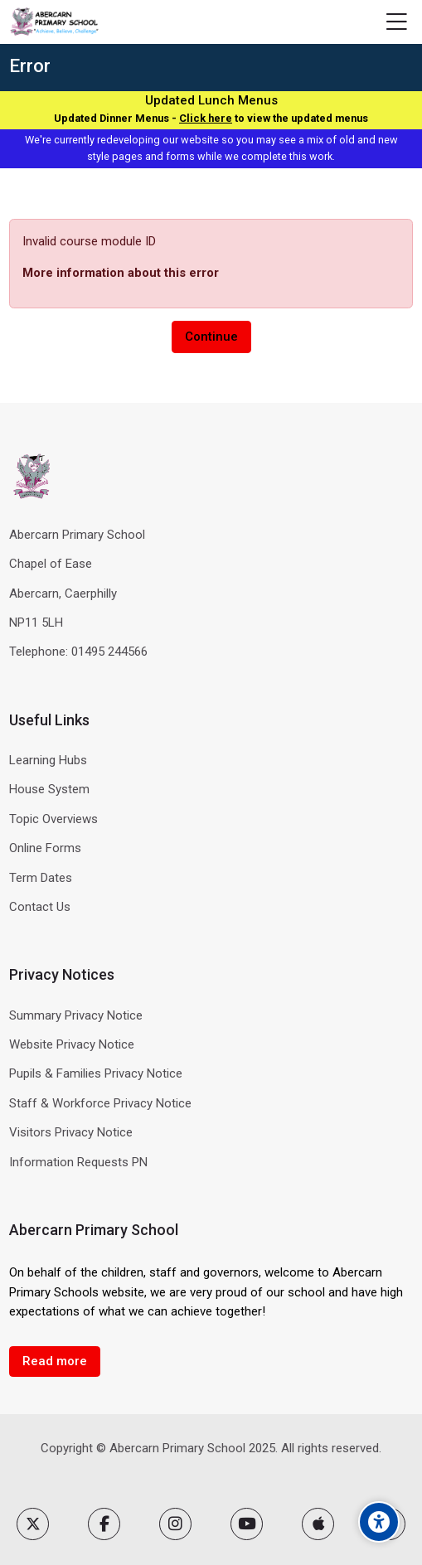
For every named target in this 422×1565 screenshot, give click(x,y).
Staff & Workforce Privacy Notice (100, 1103)
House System (49, 789)
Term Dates (40, 877)
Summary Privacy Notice (76, 1015)
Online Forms (45, 848)
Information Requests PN (78, 1162)
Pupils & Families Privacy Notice (95, 1073)
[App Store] (318, 1524)
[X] (33, 1524)
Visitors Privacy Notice (71, 1132)
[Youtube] (246, 1524)
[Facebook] (104, 1524)
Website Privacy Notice (71, 1044)
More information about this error (120, 272)
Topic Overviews (53, 819)
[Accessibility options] (379, 1522)
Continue (211, 336)
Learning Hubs (48, 760)
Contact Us (39, 906)
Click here (205, 118)
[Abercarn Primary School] (55, 22)
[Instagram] (175, 1524)
